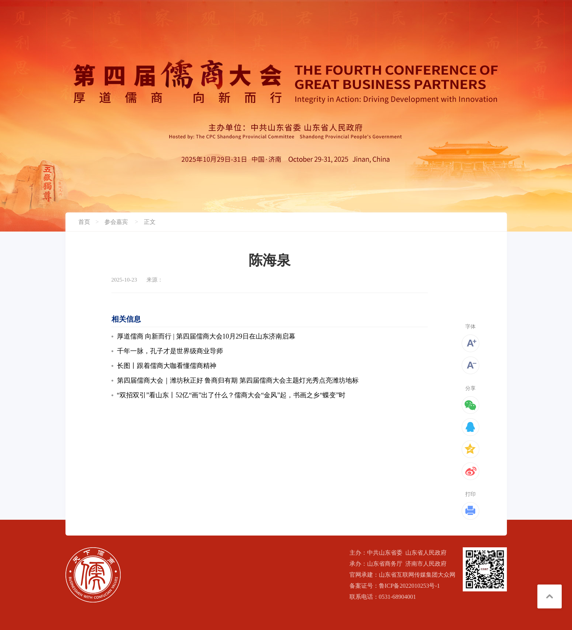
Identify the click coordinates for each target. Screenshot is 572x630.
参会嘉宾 (116, 222)
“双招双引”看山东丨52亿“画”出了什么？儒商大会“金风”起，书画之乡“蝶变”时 (231, 395)
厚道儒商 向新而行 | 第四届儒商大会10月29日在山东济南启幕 (206, 336)
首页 (84, 222)
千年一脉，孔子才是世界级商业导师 (170, 351)
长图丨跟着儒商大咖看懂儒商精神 (166, 365)
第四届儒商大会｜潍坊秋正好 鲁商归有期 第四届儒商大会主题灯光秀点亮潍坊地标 (238, 380)
